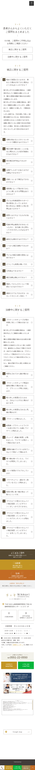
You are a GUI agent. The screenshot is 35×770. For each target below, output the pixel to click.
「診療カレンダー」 (18, 645)
